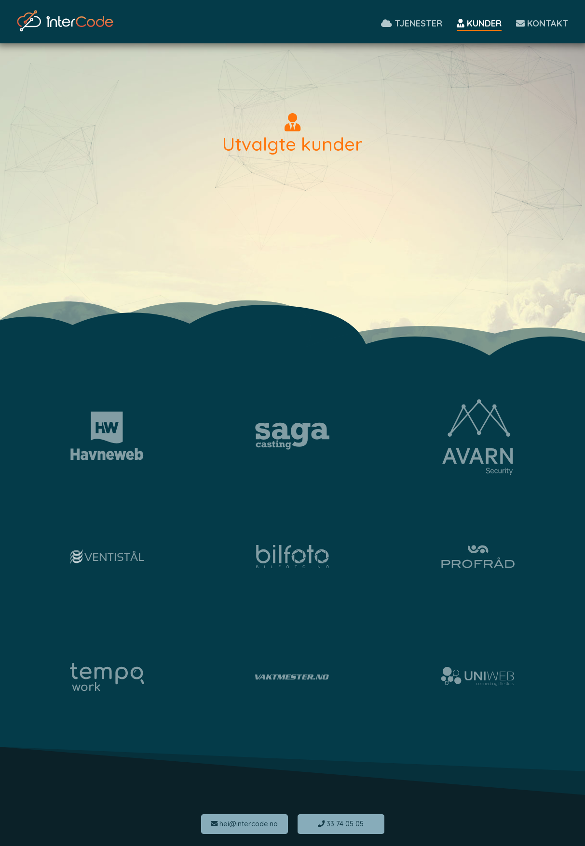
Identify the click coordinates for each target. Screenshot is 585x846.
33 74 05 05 (341, 824)
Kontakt (542, 23)
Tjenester (411, 23)
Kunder (479, 23)
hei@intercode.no (244, 824)
